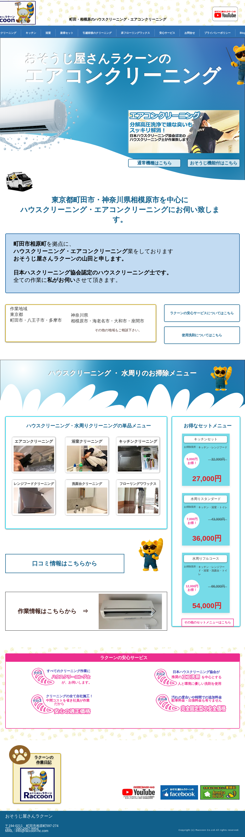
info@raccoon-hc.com (32, 831)
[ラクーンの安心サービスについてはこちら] (202, 313)
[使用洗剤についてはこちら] (202, 335)
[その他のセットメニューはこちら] (208, 623)
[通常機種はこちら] (154, 163)
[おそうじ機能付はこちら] (213, 163)
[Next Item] (154, 611)
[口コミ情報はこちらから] (64, 563)
